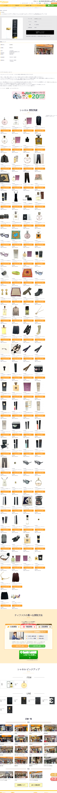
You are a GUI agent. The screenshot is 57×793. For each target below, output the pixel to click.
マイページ (54, 3)
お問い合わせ (46, 3)
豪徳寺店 (11, 47)
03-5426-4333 (11, 52)
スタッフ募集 (38, 3)
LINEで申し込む (37, 646)
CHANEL (2, 12)
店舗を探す (17, 5)
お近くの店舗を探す (35, 785)
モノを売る (6, 5)
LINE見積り (52, 5)
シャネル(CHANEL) (13, 7)
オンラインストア (25, 3)
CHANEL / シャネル (37, 18)
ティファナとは (40, 5)
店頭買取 (11, 44)
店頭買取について (21, 785)
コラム (32, 3)
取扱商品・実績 (28, 5)
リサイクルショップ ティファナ (5, 7)
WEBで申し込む (20, 646)
